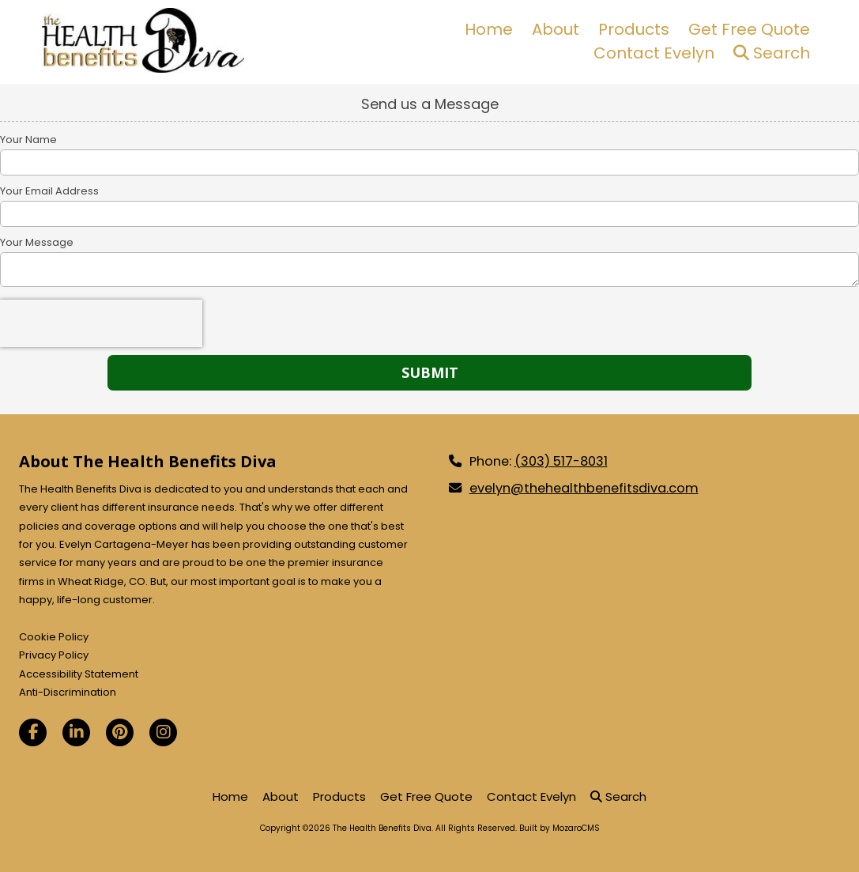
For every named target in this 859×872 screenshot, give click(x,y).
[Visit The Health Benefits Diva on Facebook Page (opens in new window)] (33, 732)
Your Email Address (49, 191)
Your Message (36, 242)
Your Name (28, 140)
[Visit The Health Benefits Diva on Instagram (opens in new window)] (163, 732)
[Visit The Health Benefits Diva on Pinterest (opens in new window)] (120, 732)
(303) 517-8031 (561, 461)
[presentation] (101, 323)
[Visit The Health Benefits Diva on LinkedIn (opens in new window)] (76, 732)
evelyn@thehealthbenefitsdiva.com (584, 488)
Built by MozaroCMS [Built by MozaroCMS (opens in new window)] (559, 828)
